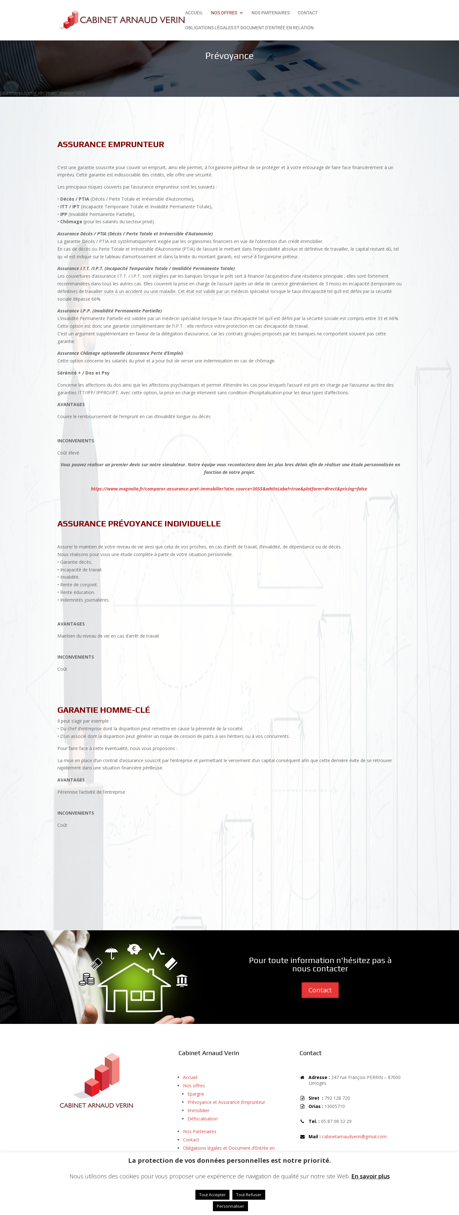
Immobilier (198, 1110)
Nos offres (224, 13)
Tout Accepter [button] (212, 1194)
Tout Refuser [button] (248, 1194)
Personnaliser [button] (230, 1206)
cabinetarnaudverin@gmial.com (354, 1136)
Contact (307, 13)
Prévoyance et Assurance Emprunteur (226, 1102)
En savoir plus (370, 1176)
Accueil (194, 13)
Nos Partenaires (270, 13)
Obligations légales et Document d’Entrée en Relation (249, 27)
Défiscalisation (202, 1119)
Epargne (195, 1094)
